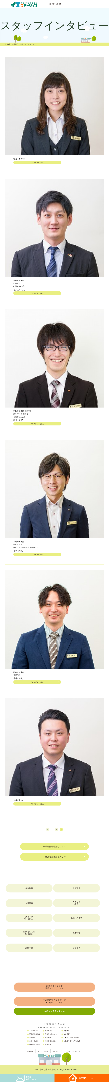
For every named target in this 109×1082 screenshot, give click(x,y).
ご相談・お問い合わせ (71, 1037)
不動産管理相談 (50, 1041)
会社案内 (48, 1044)
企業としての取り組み (29, 932)
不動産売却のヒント (52, 1034)
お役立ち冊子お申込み (54, 1011)
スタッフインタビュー (29, 918)
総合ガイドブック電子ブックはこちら (54, 987)
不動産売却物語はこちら (54, 846)
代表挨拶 (29, 888)
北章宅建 (55, 3)
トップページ (33, 1031)
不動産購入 (49, 1037)
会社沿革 (29, 903)
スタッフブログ (43, 1051)
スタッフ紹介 (76, 903)
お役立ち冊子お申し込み (72, 1041)
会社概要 (76, 947)
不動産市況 (49, 1031)
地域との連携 (76, 918)
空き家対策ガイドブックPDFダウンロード (54, 1001)
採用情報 (76, 932)
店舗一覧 (29, 947)
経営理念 (76, 888)
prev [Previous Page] (47, 829)
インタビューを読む (37, 162)
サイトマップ (57, 1051)
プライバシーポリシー (73, 1051)
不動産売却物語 (34, 1044)
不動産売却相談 (34, 1034)
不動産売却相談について (54, 856)
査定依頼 (67, 1034)
